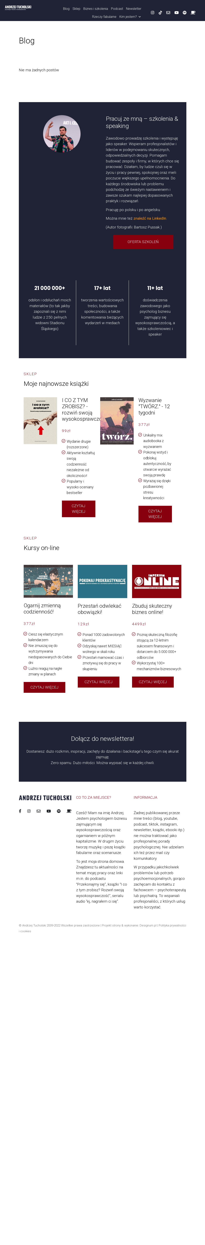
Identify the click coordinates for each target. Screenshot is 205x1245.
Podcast (117, 9)
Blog (66, 9)
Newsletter (133, 9)
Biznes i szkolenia (95, 9)
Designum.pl (148, 925)
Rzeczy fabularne (104, 17)
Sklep (76, 9)
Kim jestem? (130, 17)
